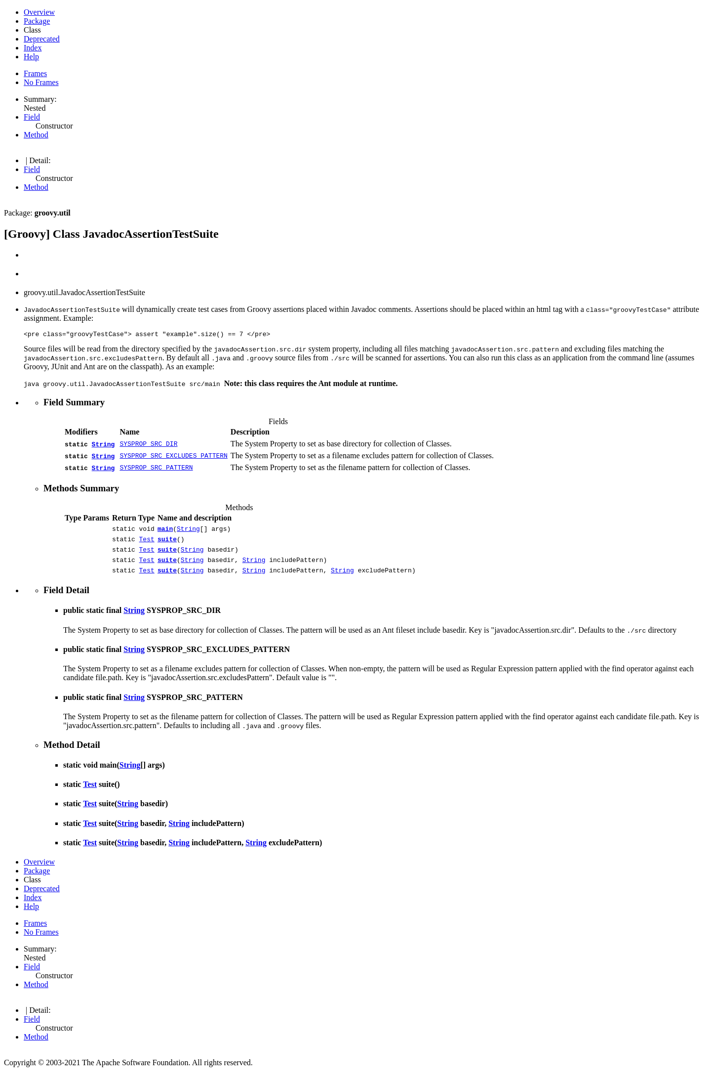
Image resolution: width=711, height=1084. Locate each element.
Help (31, 56)
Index (32, 47)
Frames (35, 73)
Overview (39, 12)
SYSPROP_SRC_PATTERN (156, 469)
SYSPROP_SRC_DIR (148, 445)
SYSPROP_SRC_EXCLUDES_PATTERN (173, 457)
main (165, 531)
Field (32, 117)
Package (37, 21)
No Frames (41, 82)
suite (167, 543)
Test (147, 543)
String (103, 445)
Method (36, 134)
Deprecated (42, 39)
